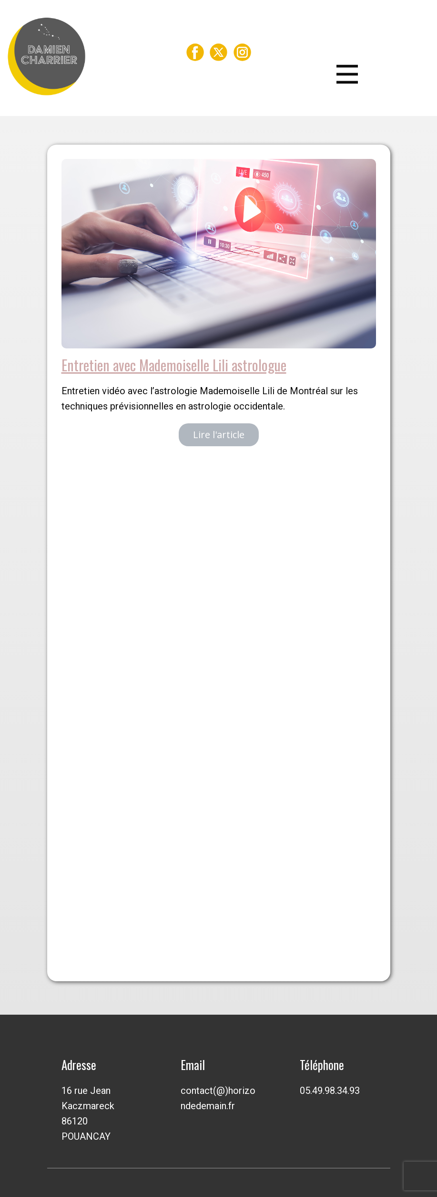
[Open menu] (360, 74)
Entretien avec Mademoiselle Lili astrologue (173, 365)
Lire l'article (218, 434)
